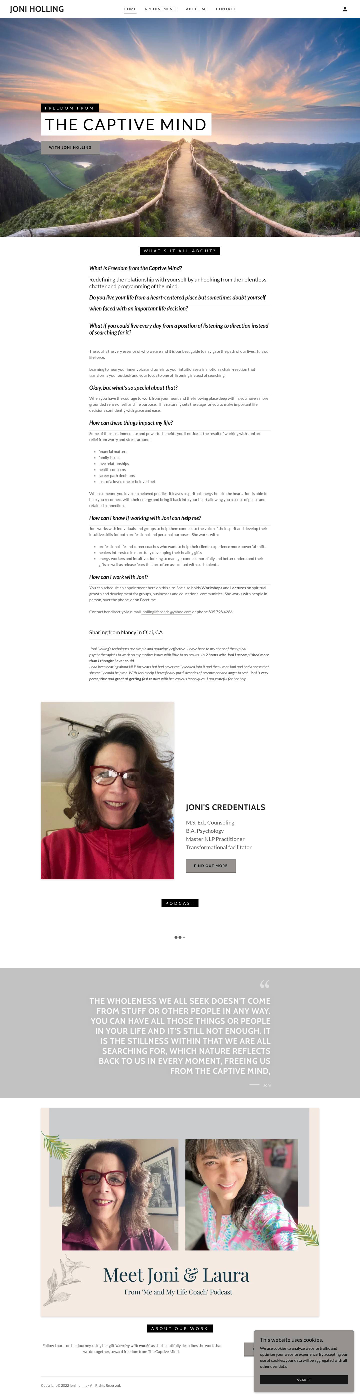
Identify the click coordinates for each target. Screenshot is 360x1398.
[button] (345, 9)
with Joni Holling (70, 147)
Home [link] (130, 9)
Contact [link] (226, 9)
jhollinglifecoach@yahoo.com (167, 611)
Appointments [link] (161, 9)
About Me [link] (197, 9)
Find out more (211, 866)
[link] (37, 10)
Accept (304, 1380)
